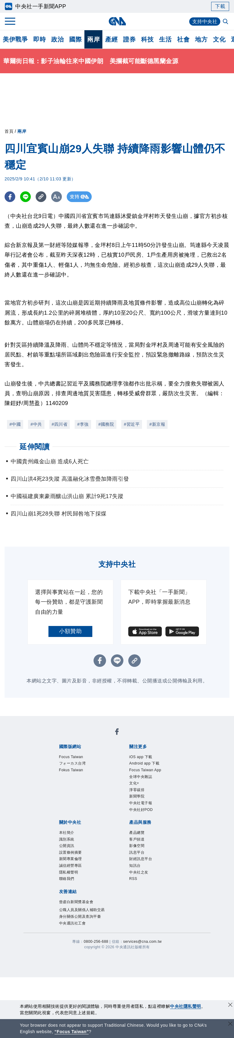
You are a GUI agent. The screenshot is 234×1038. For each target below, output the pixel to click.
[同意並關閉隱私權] (230, 1005)
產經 (111, 39)
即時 (39, 39)
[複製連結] (41, 196)
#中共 (36, 424)
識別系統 (66, 839)
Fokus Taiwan (71, 770)
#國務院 (106, 424)
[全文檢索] (226, 22)
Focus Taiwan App (145, 770)
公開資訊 (66, 846)
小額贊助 (70, 631)
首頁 (9, 131)
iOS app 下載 (140, 757)
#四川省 (60, 424)
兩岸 (93, 39)
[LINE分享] (25, 196)
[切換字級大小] (56, 196)
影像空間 (136, 846)
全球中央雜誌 (140, 777)
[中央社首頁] (117, 21)
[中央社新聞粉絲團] (117, 732)
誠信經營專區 (70, 865)
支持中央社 (205, 21)
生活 (165, 39)
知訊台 (135, 865)
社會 (183, 39)
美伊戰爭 (15, 39)
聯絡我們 (66, 879)
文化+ (134, 783)
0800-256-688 (96, 941)
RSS (133, 879)
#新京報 (157, 424)
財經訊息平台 (140, 859)
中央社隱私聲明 (185, 1006)
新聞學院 (136, 796)
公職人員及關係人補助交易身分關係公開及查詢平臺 (82, 913)
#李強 (82, 424)
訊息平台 (136, 852)
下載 (220, 6)
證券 (129, 39)
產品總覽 (136, 832)
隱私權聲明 (68, 872)
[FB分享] (10, 196)
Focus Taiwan (71, 757)
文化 (219, 39)
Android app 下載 (144, 763)
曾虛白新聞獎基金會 (76, 902)
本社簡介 (66, 832)
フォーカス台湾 (72, 763)
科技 (147, 39)
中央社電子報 (140, 803)
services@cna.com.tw (142, 941)
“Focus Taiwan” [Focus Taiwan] (72, 1031)
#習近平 (132, 424)
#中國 (15, 424)
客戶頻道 (136, 839)
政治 (57, 39)
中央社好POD (141, 810)
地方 (201, 39)
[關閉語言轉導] (230, 1024)
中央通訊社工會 (72, 923)
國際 (75, 39)
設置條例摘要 (70, 852)
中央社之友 (138, 872)
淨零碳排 (136, 790)
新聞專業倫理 (70, 859)
